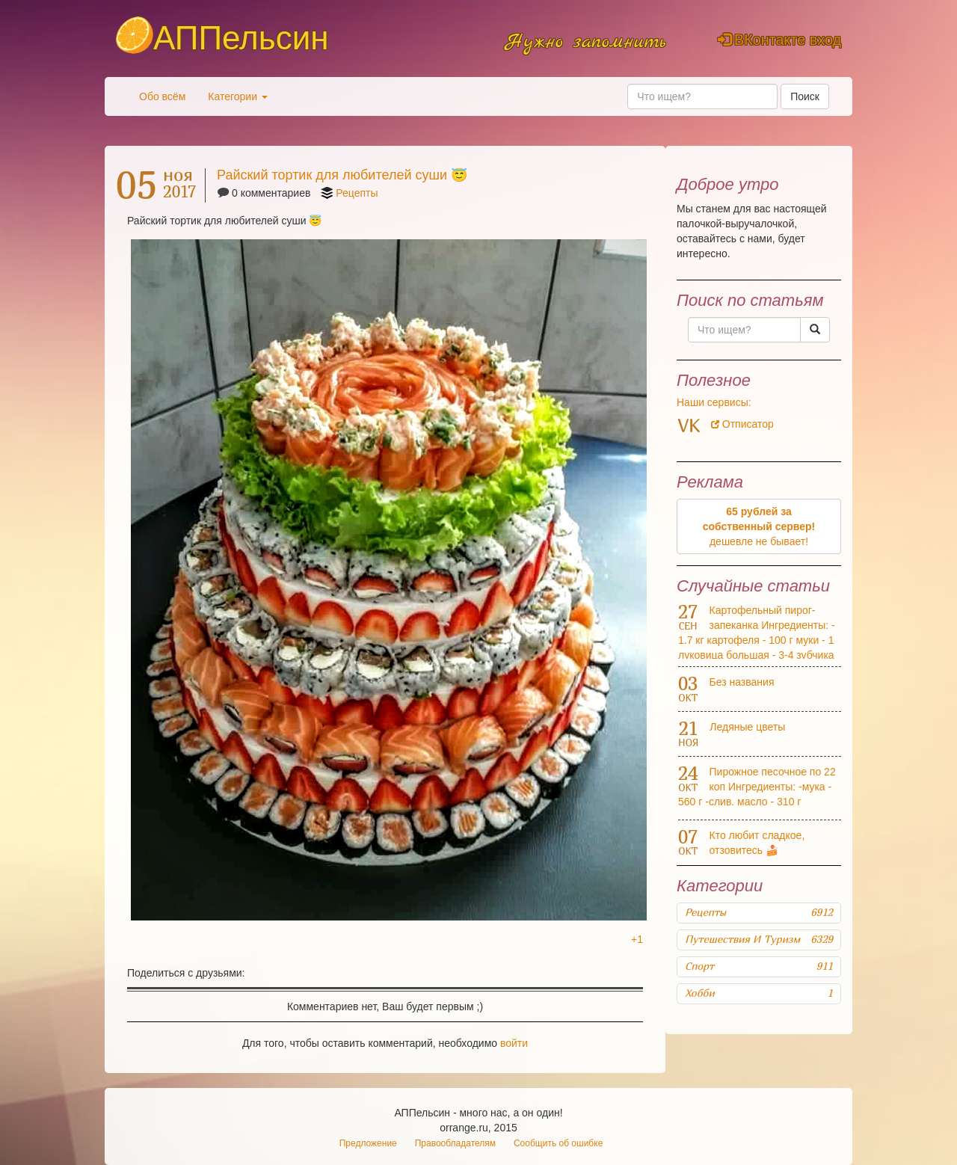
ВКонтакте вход (779, 39)
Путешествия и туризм (759, 939)
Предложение (368, 1143)
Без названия (742, 682)
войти (514, 1043)
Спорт (759, 966)
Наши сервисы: (714, 402)
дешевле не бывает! (759, 526)
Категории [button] (238, 96)
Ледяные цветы (747, 727)
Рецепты (357, 193)
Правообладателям (455, 1143)
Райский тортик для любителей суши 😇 (342, 174)
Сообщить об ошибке (558, 1143)
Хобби (759, 993)
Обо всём (162, 96)
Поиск (804, 96)
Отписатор (742, 424)
